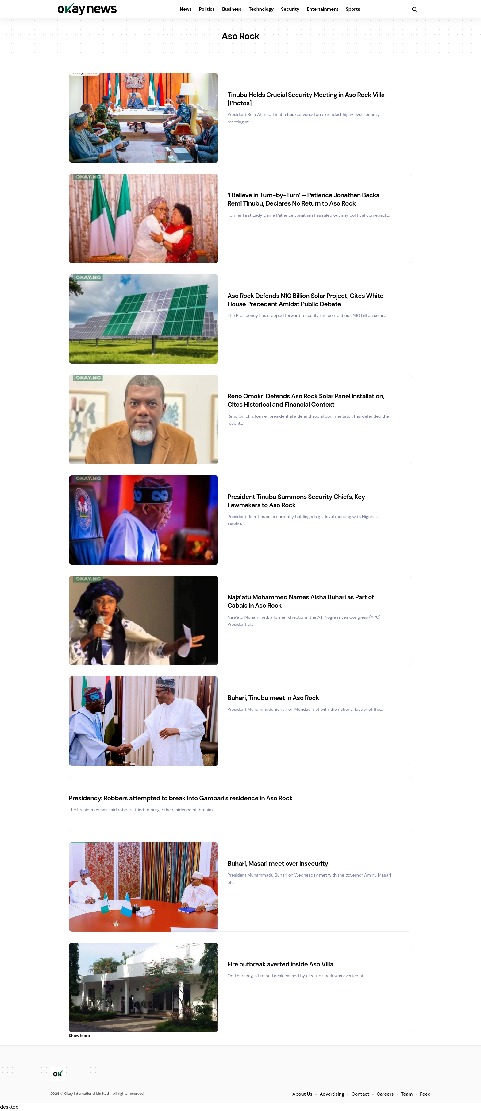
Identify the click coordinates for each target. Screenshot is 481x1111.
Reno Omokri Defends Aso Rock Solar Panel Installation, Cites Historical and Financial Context (306, 400)
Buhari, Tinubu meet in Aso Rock (273, 698)
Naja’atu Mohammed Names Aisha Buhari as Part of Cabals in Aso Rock (301, 601)
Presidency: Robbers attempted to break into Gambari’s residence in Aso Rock (181, 798)
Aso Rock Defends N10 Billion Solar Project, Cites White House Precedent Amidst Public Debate (305, 300)
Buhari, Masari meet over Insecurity (278, 863)
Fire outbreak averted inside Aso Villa (280, 964)
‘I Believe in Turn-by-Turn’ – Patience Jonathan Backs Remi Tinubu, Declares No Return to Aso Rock (303, 199)
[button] (414, 9)
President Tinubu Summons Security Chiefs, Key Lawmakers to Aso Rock (296, 501)
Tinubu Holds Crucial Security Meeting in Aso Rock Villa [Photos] (306, 99)
